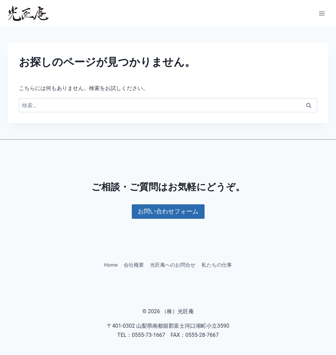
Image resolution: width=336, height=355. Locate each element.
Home (111, 265)
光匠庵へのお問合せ (172, 265)
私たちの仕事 (217, 265)
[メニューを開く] (321, 13)
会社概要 (134, 265)
